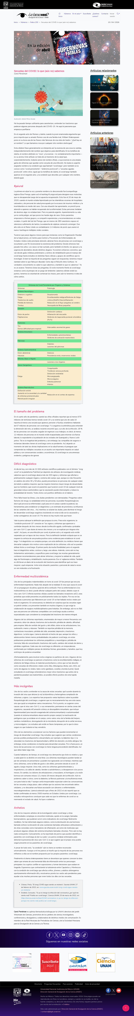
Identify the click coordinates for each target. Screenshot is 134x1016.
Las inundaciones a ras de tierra (104, 182)
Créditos (66, 1004)
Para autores (68, 984)
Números (67, 13)
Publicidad (79, 984)
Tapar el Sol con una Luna (102, 103)
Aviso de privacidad (92, 984)
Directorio (38, 984)
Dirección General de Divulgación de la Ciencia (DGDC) (61, 992)
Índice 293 (34, 22)
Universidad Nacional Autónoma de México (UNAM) (59, 989)
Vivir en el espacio (99, 85)
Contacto (104, 13)
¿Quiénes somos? (95, 14)
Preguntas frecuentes (52, 984)
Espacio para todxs (99, 147)
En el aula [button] (76, 13)
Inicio (60, 14)
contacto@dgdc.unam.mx (50, 1011)
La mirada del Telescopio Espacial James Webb (102, 121)
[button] (118, 13)
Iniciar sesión (112, 14)
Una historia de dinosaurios (102, 165)
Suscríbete (87, 13)
